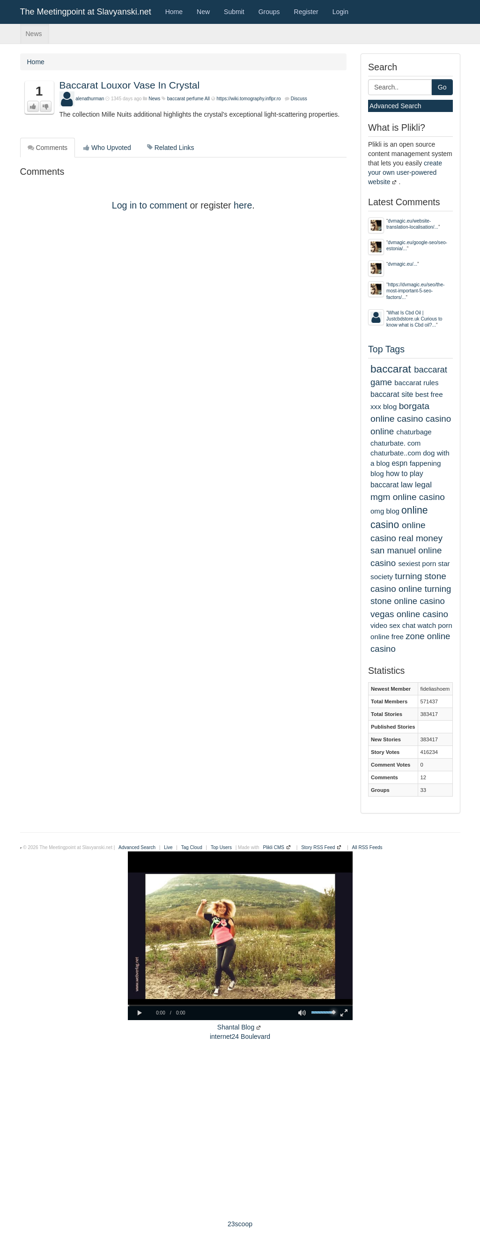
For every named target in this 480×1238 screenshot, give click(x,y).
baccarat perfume (185, 98)
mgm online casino (407, 497)
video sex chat (392, 625)
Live (168, 847)
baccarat (390, 369)
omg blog (384, 511)
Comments (48, 147)
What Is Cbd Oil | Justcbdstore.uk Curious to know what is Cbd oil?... (414, 319)
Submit (234, 11)
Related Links (170, 147)
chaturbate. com (395, 443)
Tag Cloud (191, 847)
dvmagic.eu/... (402, 264)
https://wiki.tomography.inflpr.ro (249, 98)
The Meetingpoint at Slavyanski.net (85, 11)
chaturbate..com (395, 453)
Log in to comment (149, 205)
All (207, 98)
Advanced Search (395, 106)
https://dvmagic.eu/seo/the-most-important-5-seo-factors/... (415, 290)
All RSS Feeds (367, 847)
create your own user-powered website (405, 172)
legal (423, 484)
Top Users (221, 847)
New (203, 11)
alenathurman (89, 98)
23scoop (240, 1224)
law (407, 484)
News (34, 33)
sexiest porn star (424, 563)
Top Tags (386, 349)
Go (442, 87)
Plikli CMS (273, 847)
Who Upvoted (107, 147)
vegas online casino (409, 614)
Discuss (299, 98)
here (243, 205)
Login (340, 11)
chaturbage (414, 432)
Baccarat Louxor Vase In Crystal (129, 85)
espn (399, 463)
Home (174, 11)
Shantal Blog (235, 1027)
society (381, 577)
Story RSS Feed (318, 847)
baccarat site (391, 394)
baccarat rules (416, 383)
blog (390, 406)
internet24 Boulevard (240, 1036)
